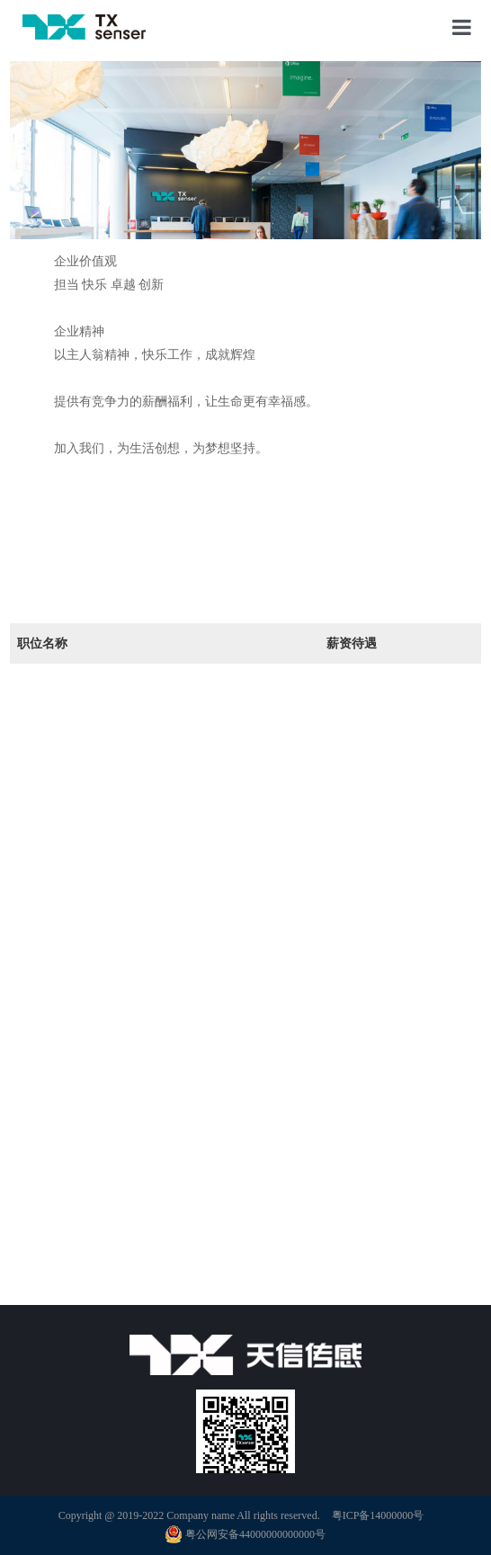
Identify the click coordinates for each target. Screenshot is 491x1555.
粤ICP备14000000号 (378, 1515)
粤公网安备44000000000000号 (245, 1534)
